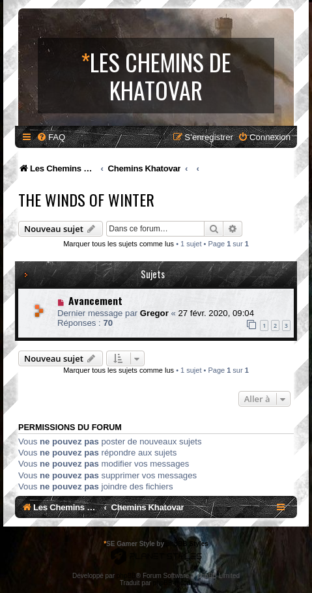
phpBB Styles (187, 543)
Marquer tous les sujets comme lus (118, 244)
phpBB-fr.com (173, 582)
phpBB (126, 575)
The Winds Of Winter (86, 199)
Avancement (95, 300)
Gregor (154, 313)
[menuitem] (50, 137)
